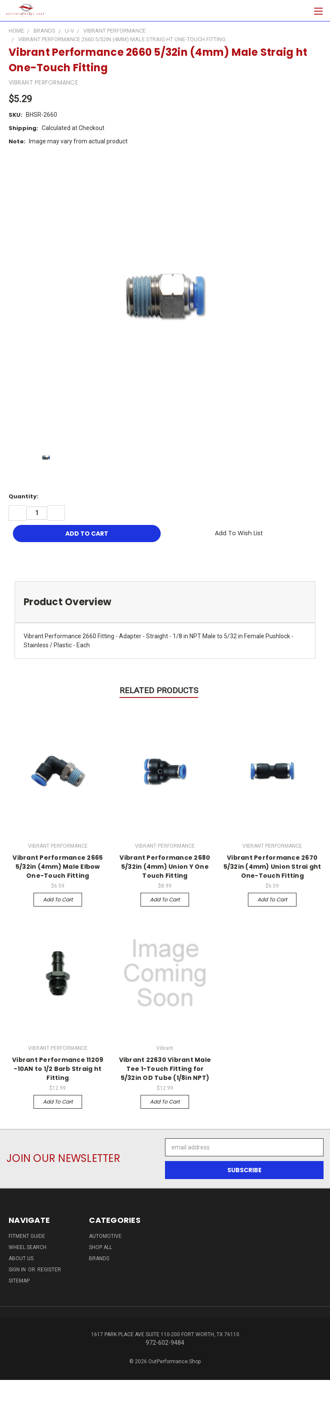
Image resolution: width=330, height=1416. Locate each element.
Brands (99, 1258)
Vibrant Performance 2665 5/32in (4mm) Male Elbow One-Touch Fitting (57, 866)
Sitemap (19, 1281)
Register (49, 1270)
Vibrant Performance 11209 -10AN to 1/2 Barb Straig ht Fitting (57, 1068)
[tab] (165, 602)
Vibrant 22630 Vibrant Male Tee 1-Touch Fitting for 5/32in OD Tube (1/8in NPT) (165, 1068)
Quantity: (23, 496)
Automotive (105, 1236)
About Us (21, 1258)
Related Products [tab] (158, 690)
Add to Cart (58, 899)
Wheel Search (27, 1247)
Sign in (18, 1270)
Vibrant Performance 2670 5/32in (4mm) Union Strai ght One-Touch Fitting (272, 866)
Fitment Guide (27, 1236)
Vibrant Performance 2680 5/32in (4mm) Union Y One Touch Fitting (164, 866)
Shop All (100, 1247)
